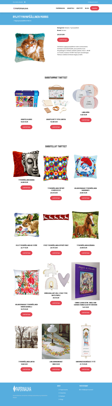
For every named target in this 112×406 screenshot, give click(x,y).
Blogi (87, 8)
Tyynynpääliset (74, 28)
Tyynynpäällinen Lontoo (26, 362)
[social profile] (25, 2)
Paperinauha (64, 390)
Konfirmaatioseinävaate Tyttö (85, 362)
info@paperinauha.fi (93, 2)
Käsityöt (80, 8)
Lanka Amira (85, 112)
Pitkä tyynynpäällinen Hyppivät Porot (56, 245)
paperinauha (60, 8)
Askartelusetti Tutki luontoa (56, 119)
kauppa (94, 8)
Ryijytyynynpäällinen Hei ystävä (26, 245)
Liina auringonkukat (56, 362)
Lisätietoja (63, 40)
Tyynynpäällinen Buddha (26, 180)
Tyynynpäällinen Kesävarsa (85, 245)
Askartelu (70, 8)
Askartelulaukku (26, 119)
